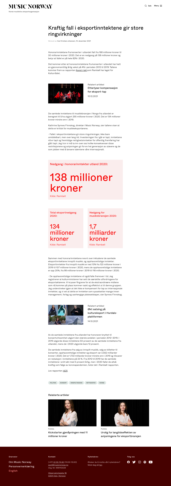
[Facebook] (128, 462)
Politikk (53, 383)
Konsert (63, 383)
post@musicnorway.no (58, 465)
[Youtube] (150, 462)
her (100, 465)
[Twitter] (134, 462)
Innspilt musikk (76, 383)
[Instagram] (139, 462)
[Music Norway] (30, 8)
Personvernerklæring (21, 466)
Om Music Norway (20, 462)
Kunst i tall (81, 70)
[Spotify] (145, 462)
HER (65, 370)
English (13, 471)
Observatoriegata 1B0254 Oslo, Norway (57, 474)
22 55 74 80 (58, 462)
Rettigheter (90, 383)
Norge (101, 383)
